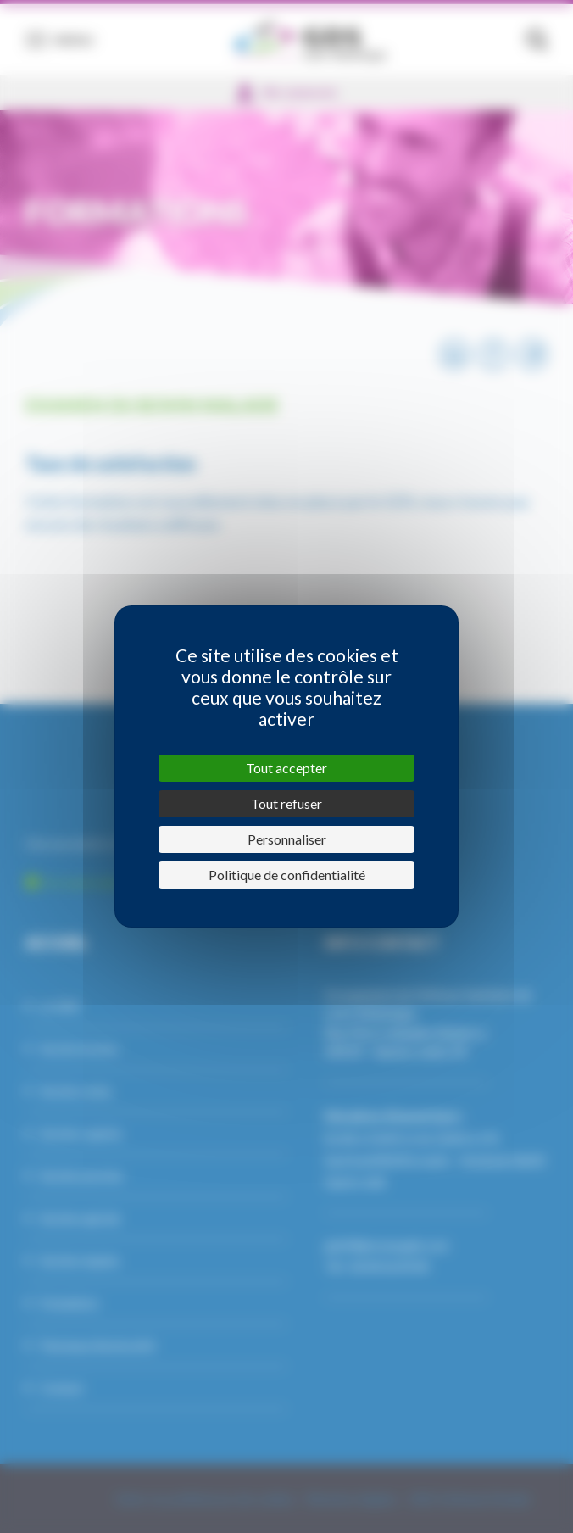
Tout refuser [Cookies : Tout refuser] (286, 803)
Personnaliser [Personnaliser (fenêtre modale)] (287, 839)
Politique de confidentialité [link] (287, 875)
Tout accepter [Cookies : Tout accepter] (286, 768)
